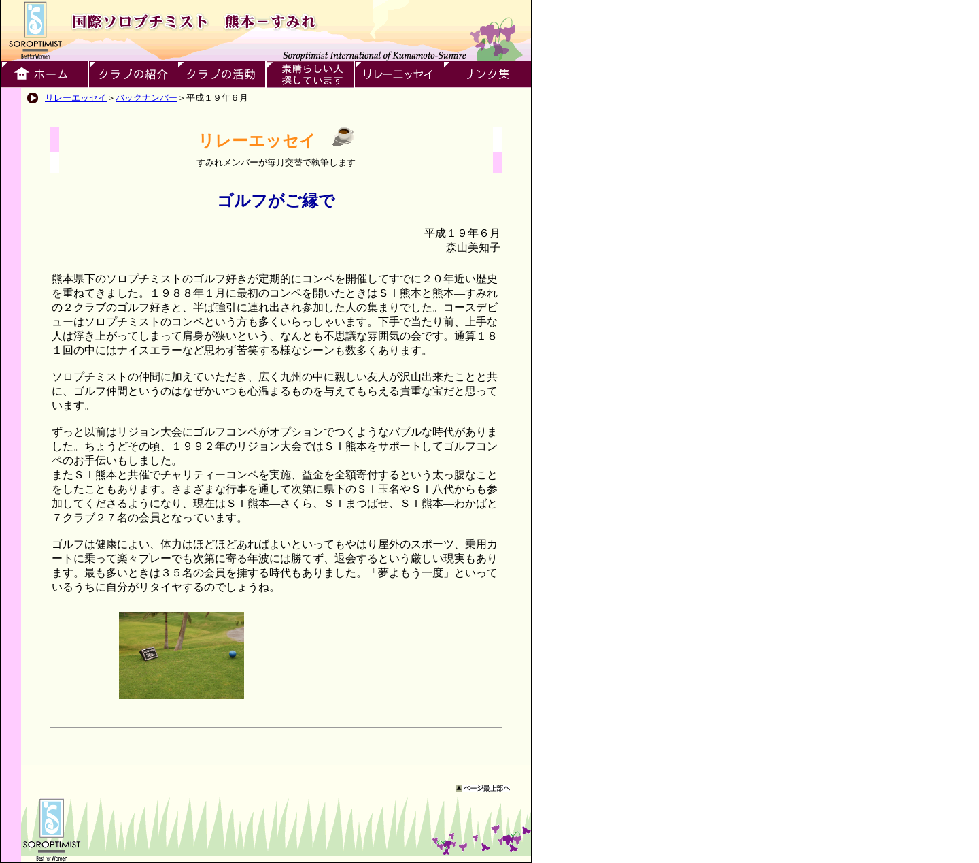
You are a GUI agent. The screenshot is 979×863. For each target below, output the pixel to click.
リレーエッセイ (76, 98)
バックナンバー (146, 98)
